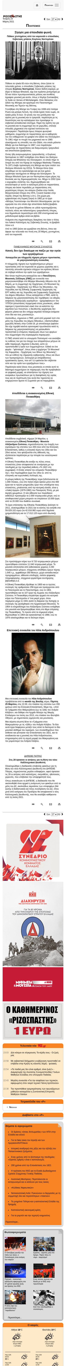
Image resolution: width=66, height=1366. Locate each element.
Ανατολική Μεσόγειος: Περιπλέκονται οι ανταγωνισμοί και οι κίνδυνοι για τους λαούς (28, 1180)
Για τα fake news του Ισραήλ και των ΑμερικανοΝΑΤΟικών (26, 1141)
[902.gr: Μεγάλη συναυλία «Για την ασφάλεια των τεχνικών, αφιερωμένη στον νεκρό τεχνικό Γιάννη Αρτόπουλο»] (6, 1080)
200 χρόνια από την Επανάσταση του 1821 (31, 1165)
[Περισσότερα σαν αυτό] (41, 241)
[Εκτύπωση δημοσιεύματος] (58, 241)
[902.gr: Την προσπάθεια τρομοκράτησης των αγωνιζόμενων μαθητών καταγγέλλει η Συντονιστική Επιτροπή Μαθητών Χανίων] (6, 1089)
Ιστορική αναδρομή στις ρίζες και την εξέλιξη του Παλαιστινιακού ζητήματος (32, 1150)
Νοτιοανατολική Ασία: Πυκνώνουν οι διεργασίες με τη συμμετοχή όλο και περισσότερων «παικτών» (34, 1194)
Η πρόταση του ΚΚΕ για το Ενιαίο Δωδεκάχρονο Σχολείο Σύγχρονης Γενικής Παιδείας (32, 1172)
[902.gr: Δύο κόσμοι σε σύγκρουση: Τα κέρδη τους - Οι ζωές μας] (6, 1052)
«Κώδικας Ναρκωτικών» (22, 1187)
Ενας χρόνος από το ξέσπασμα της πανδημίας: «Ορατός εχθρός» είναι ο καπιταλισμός (31, 1158)
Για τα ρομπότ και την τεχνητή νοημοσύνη (30, 1215)
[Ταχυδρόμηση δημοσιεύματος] (50, 241)
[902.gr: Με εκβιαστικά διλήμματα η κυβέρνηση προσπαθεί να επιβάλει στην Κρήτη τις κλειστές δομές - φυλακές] (6, 1061)
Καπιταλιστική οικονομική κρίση (25, 1210)
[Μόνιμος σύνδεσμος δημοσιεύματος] (34, 241)
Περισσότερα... (12, 1222)
